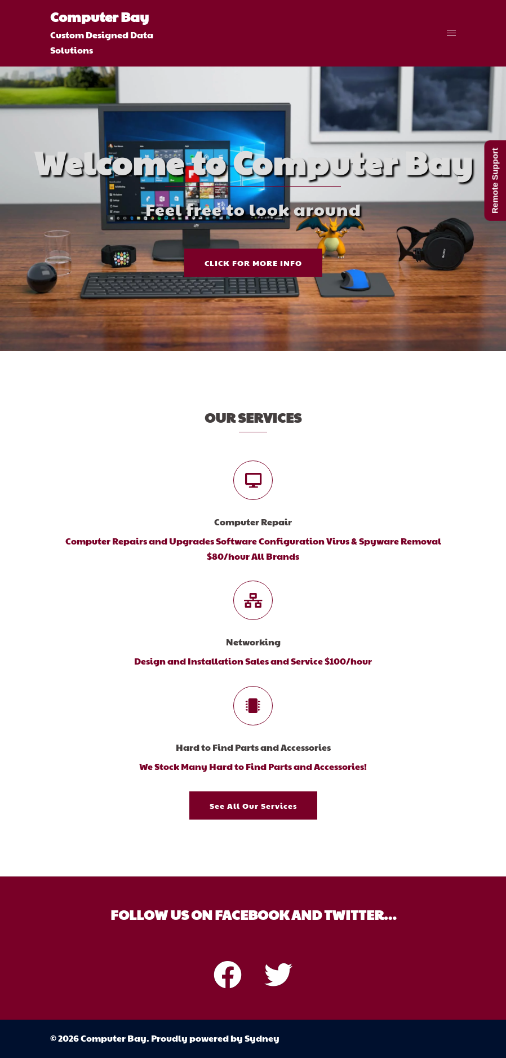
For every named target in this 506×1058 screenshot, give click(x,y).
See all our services (253, 805)
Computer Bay (99, 16)
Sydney (262, 1038)
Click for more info (253, 262)
